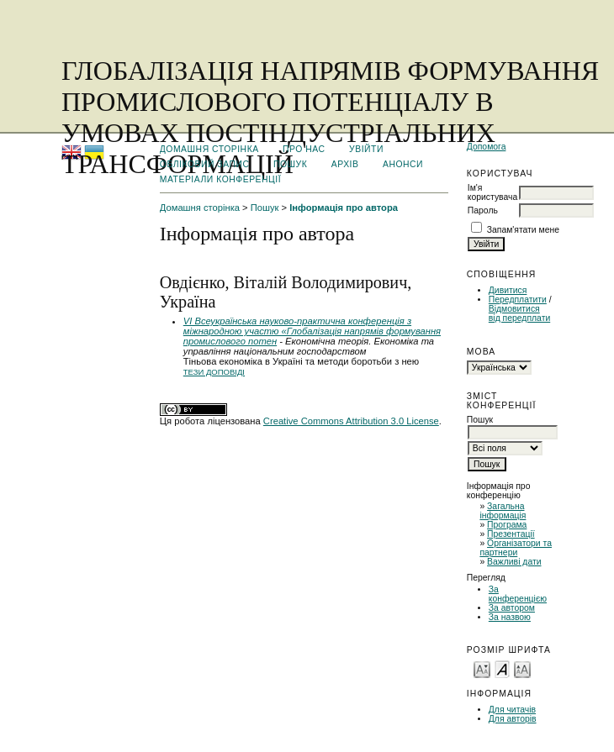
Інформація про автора (343, 207)
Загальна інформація (502, 511)
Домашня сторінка (209, 149)
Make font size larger (522, 668)
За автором (512, 608)
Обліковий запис (205, 164)
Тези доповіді (214, 371)
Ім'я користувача (492, 192)
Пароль (483, 210)
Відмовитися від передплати (519, 313)
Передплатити (518, 299)
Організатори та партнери (515, 548)
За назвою (510, 617)
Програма (507, 524)
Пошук (290, 164)
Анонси (403, 164)
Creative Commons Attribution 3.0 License (351, 421)
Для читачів (512, 709)
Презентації (511, 534)
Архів (345, 164)
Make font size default (502, 668)
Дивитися (508, 290)
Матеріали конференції (220, 179)
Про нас (304, 149)
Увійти (366, 149)
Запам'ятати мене (523, 229)
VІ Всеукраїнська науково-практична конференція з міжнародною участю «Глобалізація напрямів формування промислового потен (312, 331)
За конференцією (518, 594)
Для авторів (513, 718)
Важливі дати (514, 561)
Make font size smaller (482, 668)
